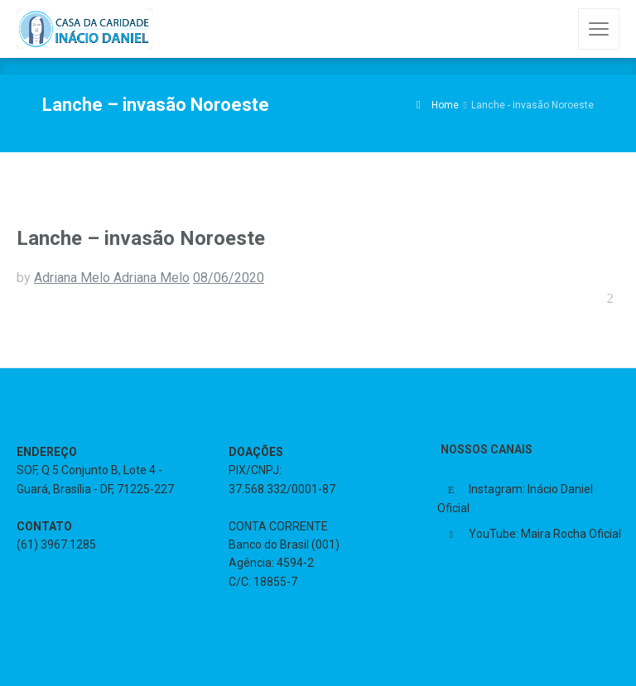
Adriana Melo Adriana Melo (112, 277)
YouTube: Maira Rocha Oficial (545, 533)
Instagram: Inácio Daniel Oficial (515, 498)
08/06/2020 (228, 277)
